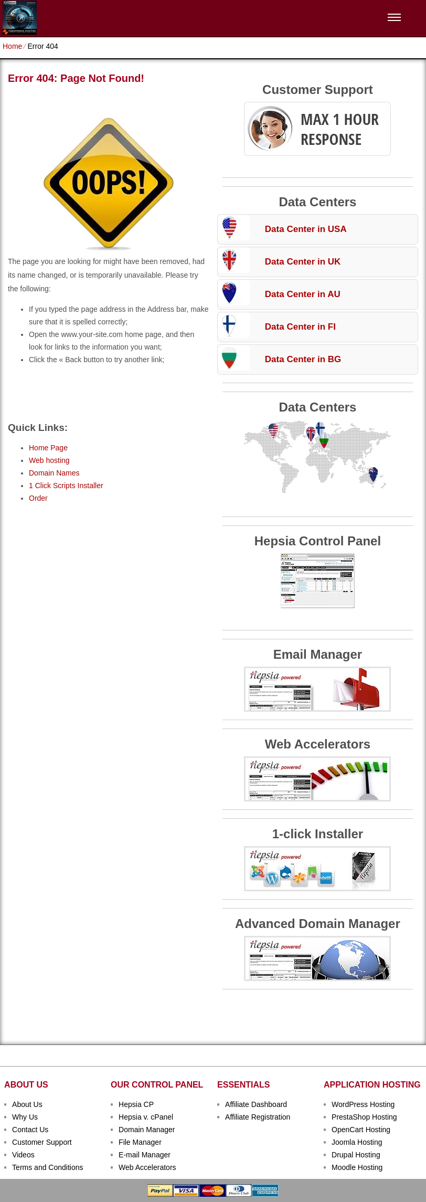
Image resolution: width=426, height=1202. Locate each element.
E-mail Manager (145, 1155)
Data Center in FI (300, 327)
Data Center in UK (303, 262)
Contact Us (30, 1129)
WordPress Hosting (363, 1104)
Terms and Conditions (47, 1167)
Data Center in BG (303, 359)
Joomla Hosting (357, 1142)
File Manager (140, 1142)
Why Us (25, 1117)
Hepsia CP (136, 1104)
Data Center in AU (302, 294)
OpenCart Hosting (361, 1129)
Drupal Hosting (356, 1155)
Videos (23, 1155)
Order (38, 498)
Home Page (48, 448)
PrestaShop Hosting (364, 1117)
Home (12, 46)
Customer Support (42, 1142)
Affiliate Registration (257, 1117)
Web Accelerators (147, 1167)
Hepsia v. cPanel (146, 1117)
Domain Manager (147, 1129)
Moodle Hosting (357, 1167)
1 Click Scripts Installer (66, 485)
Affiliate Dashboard (256, 1104)
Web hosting (49, 460)
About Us (27, 1104)
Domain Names (54, 473)
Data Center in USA (306, 229)
